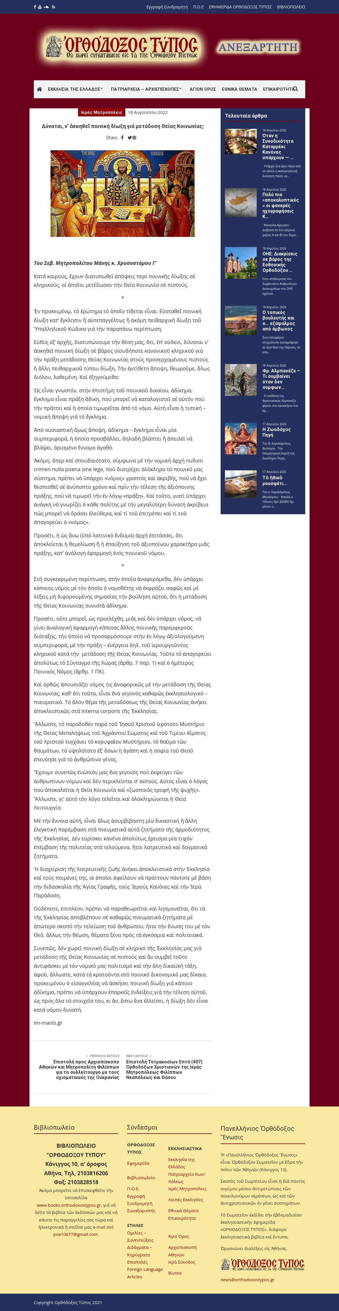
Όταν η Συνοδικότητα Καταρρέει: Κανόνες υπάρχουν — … (278, 146)
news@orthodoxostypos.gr (248, 1279)
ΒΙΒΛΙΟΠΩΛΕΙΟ (291, 7)
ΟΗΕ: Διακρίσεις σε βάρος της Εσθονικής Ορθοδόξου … (279, 262)
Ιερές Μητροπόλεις (101, 112)
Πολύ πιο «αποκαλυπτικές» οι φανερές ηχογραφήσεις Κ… (280, 205)
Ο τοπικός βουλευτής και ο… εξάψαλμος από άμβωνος (278, 321)
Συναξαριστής (141, 1210)
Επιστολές (137, 1262)
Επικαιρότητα (279, 89)
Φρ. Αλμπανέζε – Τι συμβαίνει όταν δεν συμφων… (281, 379)
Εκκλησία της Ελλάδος (74, 89)
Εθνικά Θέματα (239, 89)
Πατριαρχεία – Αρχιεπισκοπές (145, 89)
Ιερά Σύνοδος (181, 1262)
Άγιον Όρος (203, 89)
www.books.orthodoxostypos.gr (69, 1205)
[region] (257, 47)
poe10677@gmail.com (75, 1234)
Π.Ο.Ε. (133, 1188)
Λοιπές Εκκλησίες (185, 1199)
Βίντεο (175, 1273)
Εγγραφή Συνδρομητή (167, 7)
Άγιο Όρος (178, 1236)
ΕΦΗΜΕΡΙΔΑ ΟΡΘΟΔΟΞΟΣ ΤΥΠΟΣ (240, 7)
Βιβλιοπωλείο (141, 1177)
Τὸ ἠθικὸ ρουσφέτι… (274, 480)
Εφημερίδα (138, 1163)
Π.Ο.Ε (198, 7)
